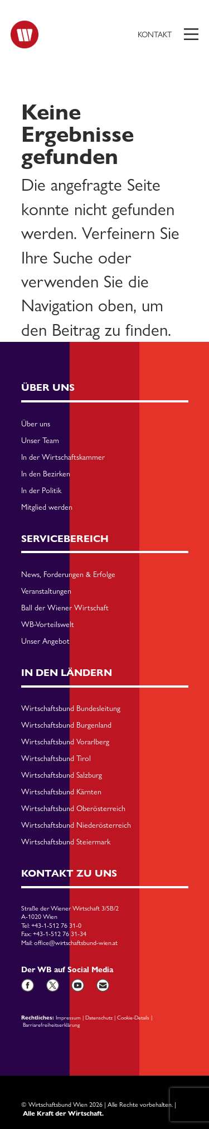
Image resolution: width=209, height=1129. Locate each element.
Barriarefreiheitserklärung (51, 1024)
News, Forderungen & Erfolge (68, 574)
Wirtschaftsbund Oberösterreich (73, 808)
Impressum (68, 1017)
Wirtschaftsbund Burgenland (66, 725)
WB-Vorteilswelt (47, 624)
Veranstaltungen (46, 591)
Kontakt (155, 34)
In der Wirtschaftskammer (63, 457)
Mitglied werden (46, 507)
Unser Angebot (45, 641)
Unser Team (40, 440)
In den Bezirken (45, 474)
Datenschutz (99, 1017)
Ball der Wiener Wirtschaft (65, 608)
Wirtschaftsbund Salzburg (61, 775)
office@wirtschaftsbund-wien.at (76, 943)
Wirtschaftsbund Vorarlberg (65, 742)
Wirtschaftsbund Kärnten (61, 792)
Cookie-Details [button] (133, 1017)
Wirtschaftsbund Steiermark (65, 842)
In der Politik (41, 490)
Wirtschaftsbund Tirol (56, 758)
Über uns (35, 424)
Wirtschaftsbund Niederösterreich (76, 825)
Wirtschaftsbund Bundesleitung (70, 708)
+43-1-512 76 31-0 (56, 925)
